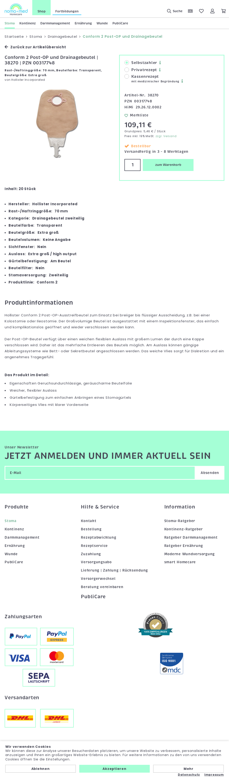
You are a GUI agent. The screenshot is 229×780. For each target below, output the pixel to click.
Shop (42, 11)
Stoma (10, 23)
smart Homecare (180, 562)
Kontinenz (27, 23)
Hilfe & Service (100, 507)
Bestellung (91, 529)
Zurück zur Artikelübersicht (35, 47)
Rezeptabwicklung (98, 537)
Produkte (17, 507)
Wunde (102, 23)
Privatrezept (140, 70)
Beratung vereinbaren (102, 587)
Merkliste (136, 115)
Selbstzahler (140, 63)
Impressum (214, 775)
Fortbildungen (67, 11)
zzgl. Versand (166, 136)
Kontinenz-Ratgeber (183, 529)
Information (179, 507)
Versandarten (22, 698)
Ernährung (83, 23)
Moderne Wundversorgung (189, 554)
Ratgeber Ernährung (183, 546)
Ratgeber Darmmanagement (191, 537)
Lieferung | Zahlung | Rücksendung (114, 570)
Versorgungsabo (96, 562)
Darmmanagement (55, 23)
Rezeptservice (94, 546)
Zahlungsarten (23, 617)
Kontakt (88, 521)
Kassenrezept (151, 78)
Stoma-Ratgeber (179, 521)
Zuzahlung (91, 554)
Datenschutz (189, 775)
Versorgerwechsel (98, 579)
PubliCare (120, 23)
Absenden (210, 473)
